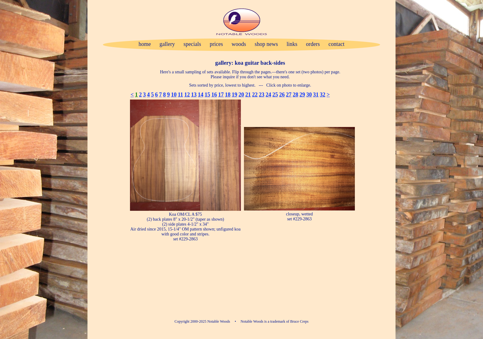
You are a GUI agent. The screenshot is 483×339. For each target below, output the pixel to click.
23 (261, 95)
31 (316, 95)
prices (216, 44)
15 (207, 95)
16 (214, 95)
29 (302, 95)
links (291, 44)
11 (180, 95)
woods (239, 44)
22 (255, 95)
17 (221, 95)
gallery (167, 44)
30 (309, 95)
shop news (266, 44)
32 (322, 95)
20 (241, 95)
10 (174, 95)
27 (288, 95)
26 (282, 95)
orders (313, 44)
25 (275, 95)
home (145, 44)
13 (194, 95)
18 (227, 95)
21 (248, 95)
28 (295, 95)
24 (268, 95)
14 (200, 95)
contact (336, 44)
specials (192, 44)
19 (234, 95)
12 (187, 95)
